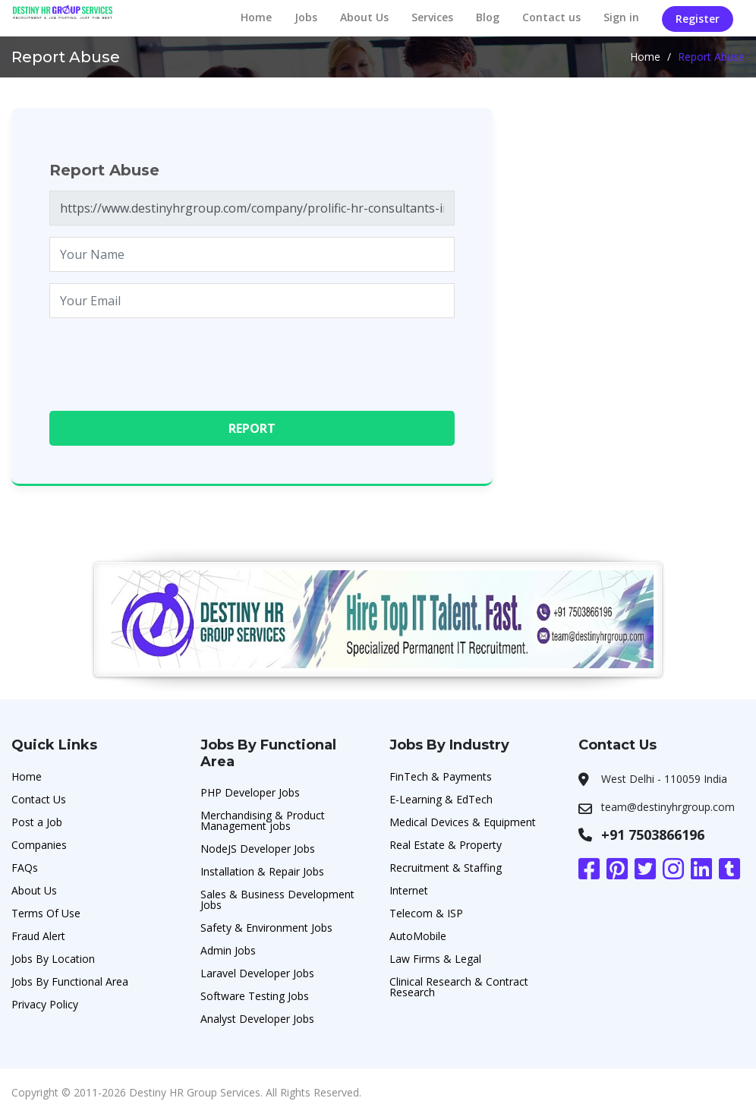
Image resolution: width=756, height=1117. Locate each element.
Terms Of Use (45, 913)
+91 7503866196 (652, 834)
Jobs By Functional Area (69, 981)
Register (698, 18)
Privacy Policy (44, 1004)
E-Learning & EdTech (441, 799)
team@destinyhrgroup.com (668, 807)
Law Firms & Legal (435, 958)
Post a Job (36, 822)
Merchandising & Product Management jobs (262, 820)
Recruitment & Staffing (445, 867)
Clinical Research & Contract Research (458, 986)
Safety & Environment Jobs (266, 927)
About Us (364, 17)
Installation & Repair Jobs (262, 871)
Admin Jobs (228, 950)
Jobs (306, 17)
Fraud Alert (38, 936)
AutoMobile (417, 936)
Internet (408, 890)
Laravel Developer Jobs (257, 973)
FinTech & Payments (440, 776)
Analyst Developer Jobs (257, 1018)
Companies (39, 845)
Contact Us (38, 799)
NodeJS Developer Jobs (257, 848)
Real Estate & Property (445, 845)
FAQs (24, 867)
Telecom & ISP (426, 913)
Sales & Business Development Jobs (277, 899)
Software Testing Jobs (254, 996)
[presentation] (164, 359)
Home (256, 17)
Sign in (621, 17)
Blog (487, 17)
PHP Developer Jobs (250, 792)
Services (432, 17)
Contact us (551, 17)
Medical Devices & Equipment (462, 822)
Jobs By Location (53, 958)
